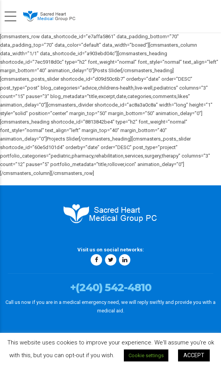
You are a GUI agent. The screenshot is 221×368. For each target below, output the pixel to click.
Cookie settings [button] (146, 355)
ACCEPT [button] (193, 355)
